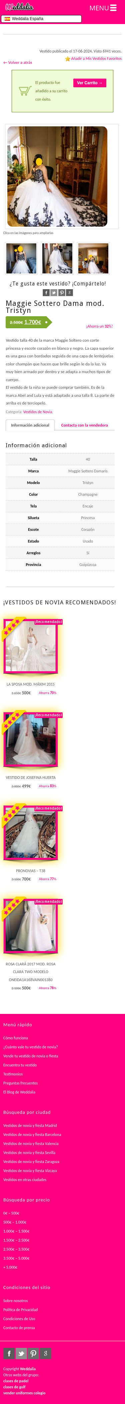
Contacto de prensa (19, 1327)
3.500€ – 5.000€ (16, 1258)
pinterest (61, 292)
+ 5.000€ (10, 1267)
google (69, 292)
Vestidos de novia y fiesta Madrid (30, 1125)
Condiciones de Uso (19, 1318)
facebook (46, 292)
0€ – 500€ (11, 1213)
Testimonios (13, 1074)
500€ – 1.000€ (14, 1222)
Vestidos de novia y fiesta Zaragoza (31, 1161)
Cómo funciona (15, 1038)
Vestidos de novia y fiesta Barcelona (32, 1134)
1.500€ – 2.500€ (16, 1240)
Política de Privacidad (20, 1309)
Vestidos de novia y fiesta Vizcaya (30, 1170)
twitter (53, 292)
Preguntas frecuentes (20, 1083)
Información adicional (30, 425)
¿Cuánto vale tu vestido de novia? (30, 1047)
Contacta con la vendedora (84, 425)
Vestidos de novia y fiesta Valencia (31, 1143)
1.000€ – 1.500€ (16, 1231)
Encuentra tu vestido (20, 1065)
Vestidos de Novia (37, 412)
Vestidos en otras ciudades (24, 1179)
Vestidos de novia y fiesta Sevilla (29, 1152)
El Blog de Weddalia (19, 1092)
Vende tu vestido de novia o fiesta (30, 1056)
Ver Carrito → (90, 83)
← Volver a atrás (17, 62)
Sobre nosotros (15, 1300)
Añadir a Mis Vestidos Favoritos (96, 58)
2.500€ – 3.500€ (16, 1249)
